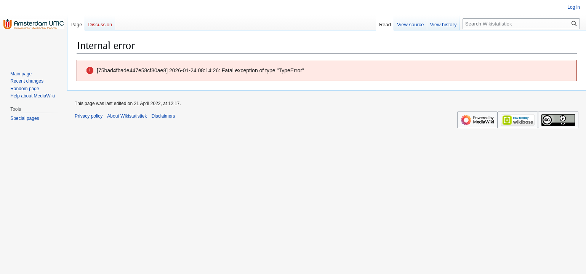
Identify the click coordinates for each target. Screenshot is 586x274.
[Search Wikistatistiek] (521, 23)
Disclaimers (163, 116)
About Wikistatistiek (127, 116)
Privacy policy (88, 116)
